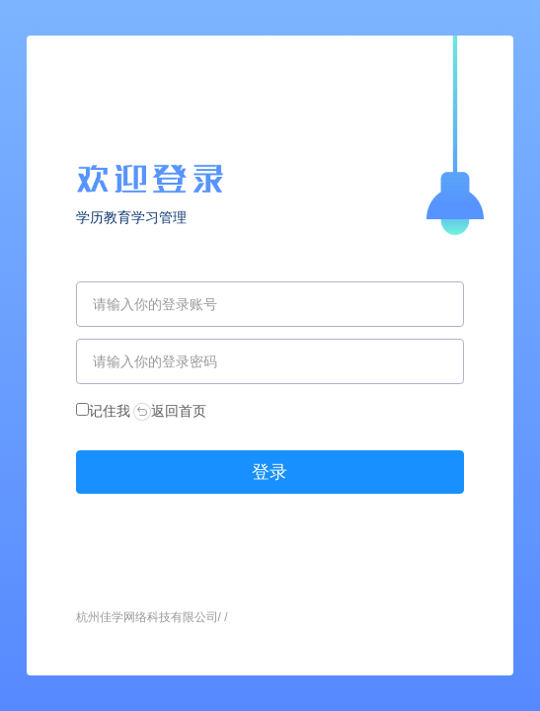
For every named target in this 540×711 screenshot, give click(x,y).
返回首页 (169, 411)
